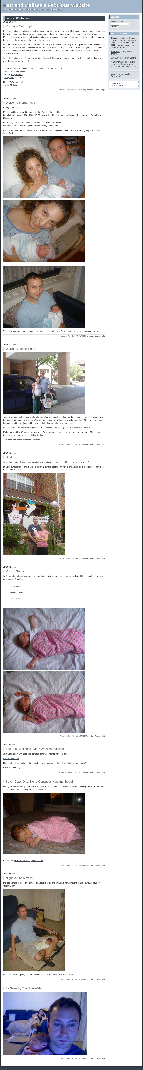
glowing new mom (93, 331)
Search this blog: (117, 21)
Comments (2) (100, 444)
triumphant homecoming (31, 440)
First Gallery (15, 587)
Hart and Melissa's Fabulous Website (46, 5)
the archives (130, 67)
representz (25, 69)
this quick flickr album (36, 130)
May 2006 (115, 51)
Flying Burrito (16, 599)
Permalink (89, 90)
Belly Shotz (9, 77)
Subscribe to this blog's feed (121, 74)
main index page (121, 64)
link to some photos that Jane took (26, 763)
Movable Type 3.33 (118, 85)
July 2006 (115, 58)
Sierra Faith (8, 133)
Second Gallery (16, 593)
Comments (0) (100, 558)
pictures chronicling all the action (28, 860)
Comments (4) (100, 90)
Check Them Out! (11, 758)
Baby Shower (19, 72)
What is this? (116, 76)
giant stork (78, 467)
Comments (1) (100, 336)
